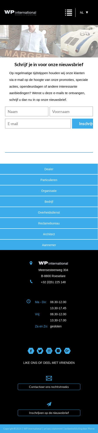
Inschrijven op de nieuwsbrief (49, 413)
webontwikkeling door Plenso (80, 428)
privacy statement (53, 428)
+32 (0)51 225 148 (53, 282)
